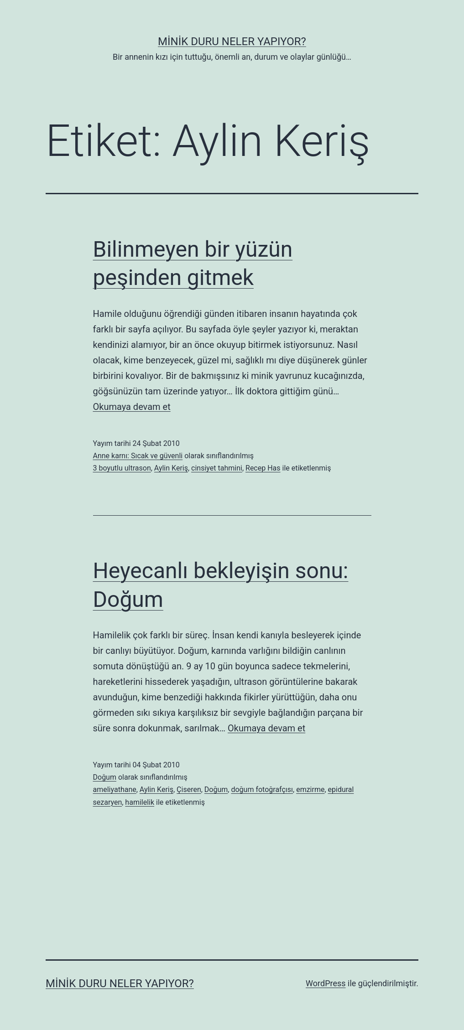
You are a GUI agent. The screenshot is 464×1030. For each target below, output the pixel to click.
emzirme (310, 789)
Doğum (104, 777)
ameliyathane (114, 789)
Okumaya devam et (132, 406)
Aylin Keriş (171, 468)
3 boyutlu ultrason (122, 468)
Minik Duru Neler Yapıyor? (232, 41)
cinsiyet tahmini (216, 468)
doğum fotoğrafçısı (262, 789)
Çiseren (189, 789)
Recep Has (263, 468)
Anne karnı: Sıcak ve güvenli (138, 455)
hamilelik (139, 802)
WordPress (325, 983)
